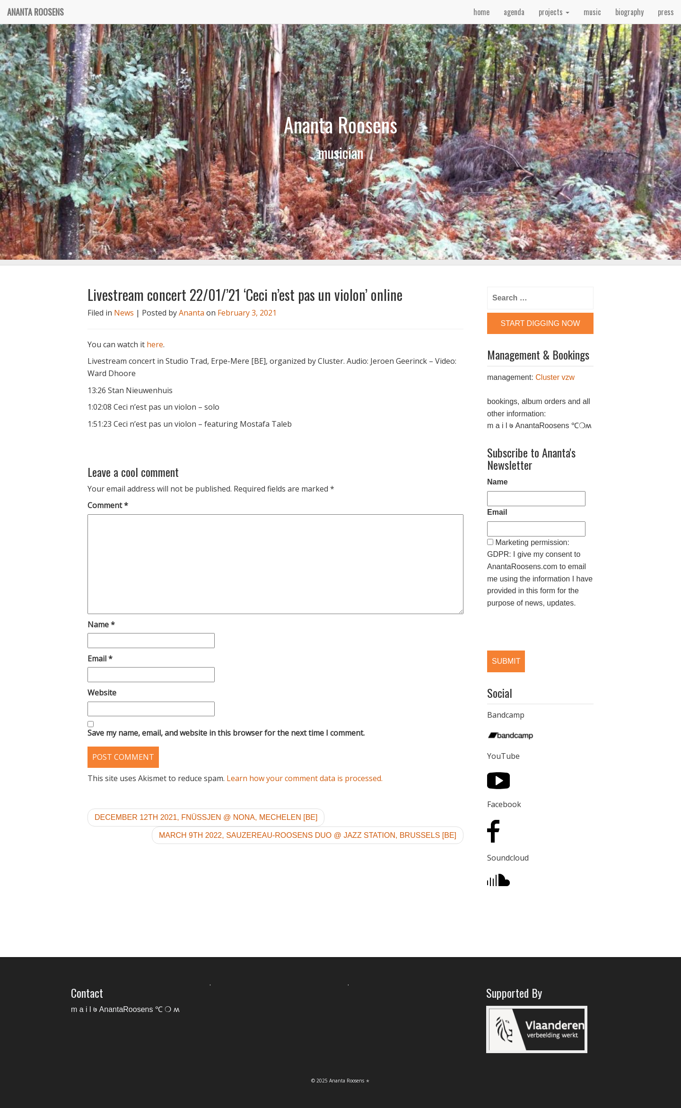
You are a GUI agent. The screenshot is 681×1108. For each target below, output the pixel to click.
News (124, 313)
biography (629, 12)
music (592, 12)
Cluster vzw (555, 377)
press (666, 12)
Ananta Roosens (35, 12)
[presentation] (536, 621)
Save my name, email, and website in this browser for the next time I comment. (226, 733)
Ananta (191, 313)
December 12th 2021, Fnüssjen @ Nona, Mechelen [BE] (206, 817)
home (481, 12)
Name (101, 624)
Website (101, 692)
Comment (107, 505)
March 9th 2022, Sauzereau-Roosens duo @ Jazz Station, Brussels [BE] (307, 835)
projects (554, 12)
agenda (514, 12)
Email (100, 658)
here (155, 344)
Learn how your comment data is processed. (305, 778)
